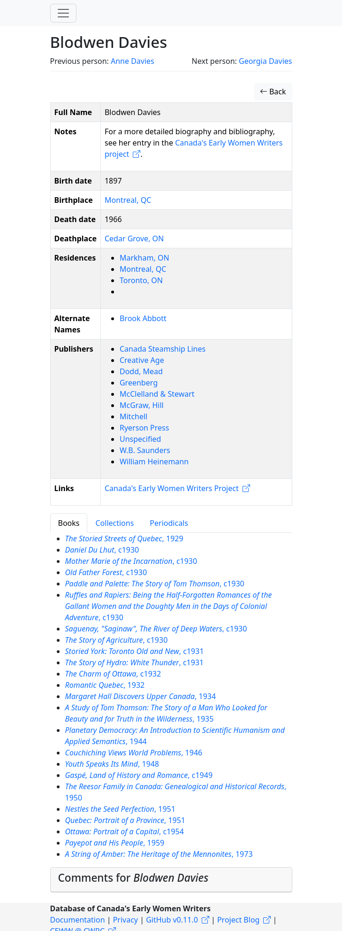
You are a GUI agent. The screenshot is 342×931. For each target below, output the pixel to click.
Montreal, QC (128, 200)
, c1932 (113, 674)
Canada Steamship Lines (162, 349)
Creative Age (142, 360)
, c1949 (139, 775)
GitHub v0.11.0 (172, 920)
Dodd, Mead (141, 371)
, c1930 (102, 550)
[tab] (171, 880)
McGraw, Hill (142, 405)
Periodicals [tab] (169, 523)
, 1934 (140, 696)
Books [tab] (69, 523)
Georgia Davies (265, 61)
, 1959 (115, 843)
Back (273, 91)
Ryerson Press (144, 428)
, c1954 (124, 831)
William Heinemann (154, 461)
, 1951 (120, 809)
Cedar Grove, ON (134, 238)
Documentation (77, 920)
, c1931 (134, 651)
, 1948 (112, 764)
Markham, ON (144, 258)
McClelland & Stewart (157, 394)
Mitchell (133, 416)
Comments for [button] (133, 877)
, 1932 (105, 685)
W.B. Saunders (145, 450)
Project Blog (238, 920)
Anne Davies (132, 61)
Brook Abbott (143, 318)
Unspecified (140, 439)
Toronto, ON (141, 280)
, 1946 (134, 752)
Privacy (125, 920)
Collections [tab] (114, 523)
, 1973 (159, 854)
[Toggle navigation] (63, 13)
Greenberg (139, 382)
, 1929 (124, 538)
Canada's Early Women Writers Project (172, 488)
